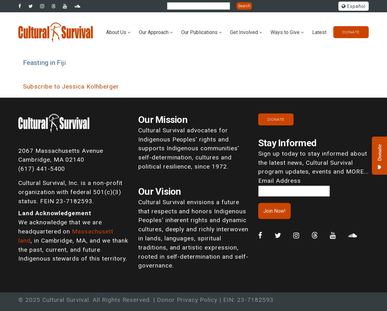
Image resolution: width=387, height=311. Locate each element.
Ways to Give (285, 32)
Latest (319, 32)
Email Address (279, 180)
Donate (351, 32)
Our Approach (154, 32)
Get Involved (244, 32)
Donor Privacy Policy (187, 299)
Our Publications (199, 32)
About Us (116, 32)
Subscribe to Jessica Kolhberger (71, 86)
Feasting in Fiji (44, 62)
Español (354, 6)
